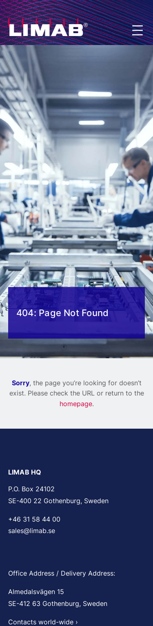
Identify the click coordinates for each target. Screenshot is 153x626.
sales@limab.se (31, 531)
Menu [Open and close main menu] (138, 31)
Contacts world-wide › (43, 622)
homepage (76, 404)
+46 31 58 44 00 (34, 519)
